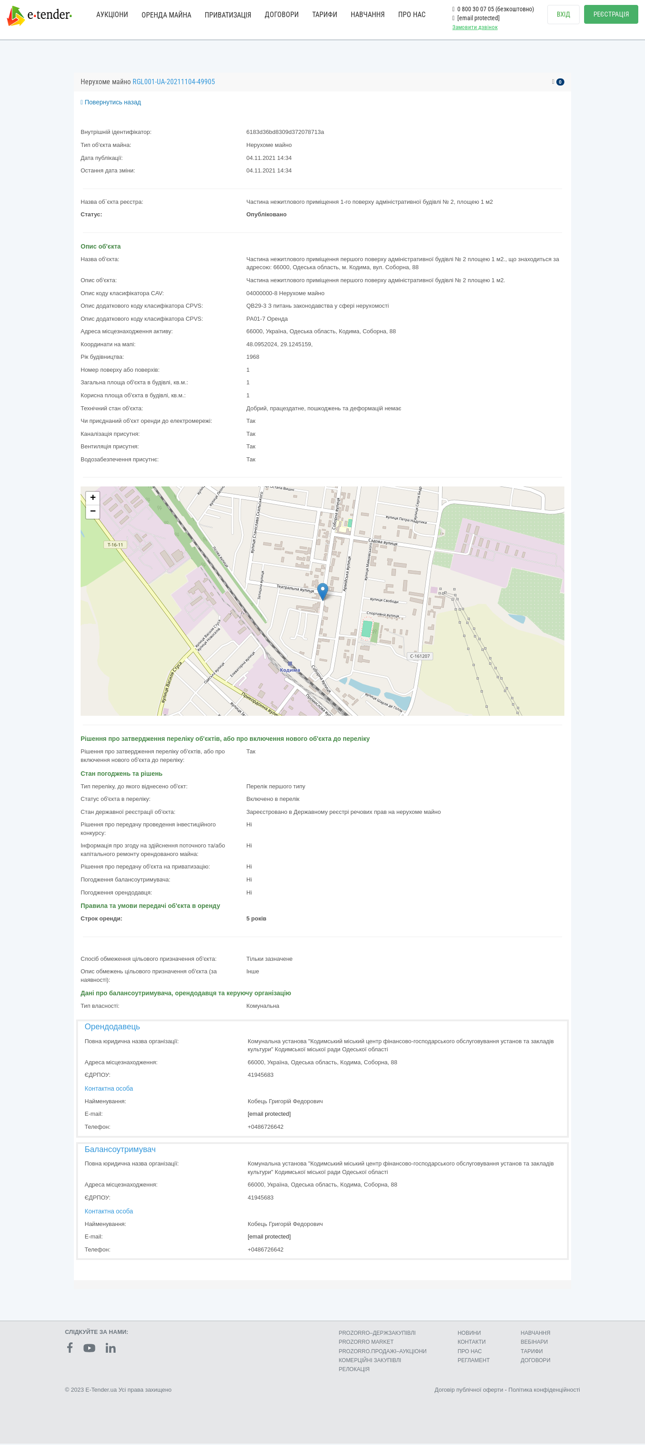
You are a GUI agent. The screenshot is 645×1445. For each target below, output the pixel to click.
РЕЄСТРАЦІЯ (611, 14)
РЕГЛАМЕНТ (474, 1362)
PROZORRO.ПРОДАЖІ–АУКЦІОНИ (382, 1353)
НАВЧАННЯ (368, 14)
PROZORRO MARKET (366, 1344)
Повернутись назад (111, 104)
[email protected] (269, 1115)
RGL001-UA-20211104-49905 (174, 83)
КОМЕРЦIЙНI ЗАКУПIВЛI (370, 1362)
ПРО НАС (412, 14)
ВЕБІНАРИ (534, 1344)
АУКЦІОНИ (112, 14)
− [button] (93, 513)
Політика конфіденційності (544, 1391)
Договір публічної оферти (468, 1391)
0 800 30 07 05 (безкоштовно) (493, 9)
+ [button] (93, 500)
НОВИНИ (469, 1335)
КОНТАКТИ (472, 1344)
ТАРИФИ (324, 14)
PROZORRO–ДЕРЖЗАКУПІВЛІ (377, 1335)
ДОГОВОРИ (282, 14)
